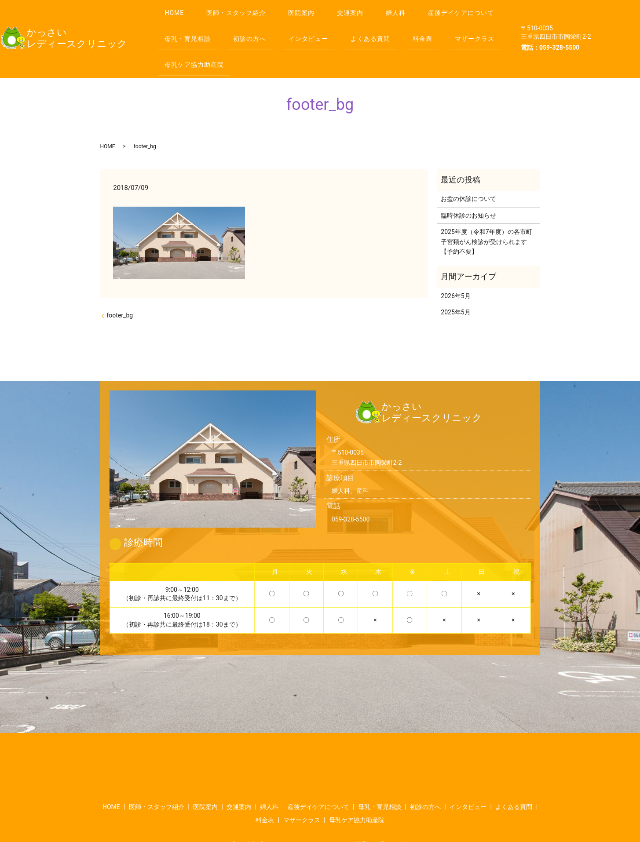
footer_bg (120, 290)
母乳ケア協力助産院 (381, 43)
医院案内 (316, 8)
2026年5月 (455, 270)
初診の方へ (352, 25)
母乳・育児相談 (285, 25)
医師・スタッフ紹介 (245, 8)
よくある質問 (187, 43)
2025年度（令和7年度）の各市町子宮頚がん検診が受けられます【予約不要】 (486, 216)
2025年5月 (455, 287)
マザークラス (303, 43)
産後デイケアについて (201, 25)
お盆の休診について (468, 174)
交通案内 (371, 8)
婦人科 (422, 8)
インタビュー (418, 25)
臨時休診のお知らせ (468, 190)
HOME (177, 8)
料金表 (246, 43)
